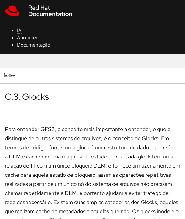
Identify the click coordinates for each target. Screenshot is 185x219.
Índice (9, 75)
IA (19, 30)
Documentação (33, 45)
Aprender (27, 37)
